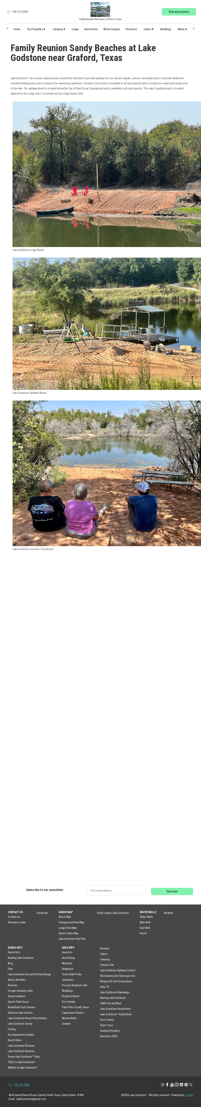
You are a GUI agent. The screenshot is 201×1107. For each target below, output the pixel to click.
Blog (10, 963)
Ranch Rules (15, 1040)
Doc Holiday (68, 1001)
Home (17, 29)
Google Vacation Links (20, 990)
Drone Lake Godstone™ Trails (24, 1056)
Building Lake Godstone (21, 957)
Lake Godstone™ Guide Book (115, 1014)
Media (182, 29)
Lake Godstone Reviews (21, 1045)
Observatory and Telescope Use (117, 975)
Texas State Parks (72, 974)
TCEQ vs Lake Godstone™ (22, 1062)
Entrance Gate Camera (20, 1012)
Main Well (145, 922)
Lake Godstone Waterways (115, 992)
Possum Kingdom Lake (74, 985)
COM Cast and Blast (111, 1003)
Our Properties (36, 29)
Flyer (10, 968)
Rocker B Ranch (70, 996)
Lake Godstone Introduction (115, 1008)
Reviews (12, 985)
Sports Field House (18, 1001)
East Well (145, 927)
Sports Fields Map (68, 933)
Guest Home (91, 29)
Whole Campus (111, 29)
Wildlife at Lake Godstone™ (23, 1067)
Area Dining (68, 957)
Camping (59, 29)
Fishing (12, 1029)
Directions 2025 (108, 1036)
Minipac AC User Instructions (116, 981)
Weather (168, 912)
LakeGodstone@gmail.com (31, 1099)
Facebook (42, 912)
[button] (7, 28)
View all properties (179, 11)
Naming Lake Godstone (113, 997)
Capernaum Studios (73, 1012)
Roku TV (104, 986)
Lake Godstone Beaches (21, 1051)
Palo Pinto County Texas (75, 1007)
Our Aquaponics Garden (21, 1034)
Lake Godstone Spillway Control (117, 970)
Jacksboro (68, 979)
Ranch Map (65, 916)
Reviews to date (17, 922)
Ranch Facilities (16, 996)
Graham (66, 1023)
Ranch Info (14, 952)
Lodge (75, 29)
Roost (143, 933)
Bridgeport (67, 968)
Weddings (165, 29)
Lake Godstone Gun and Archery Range (29, 974)
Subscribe (172, 891)
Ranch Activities (17, 979)
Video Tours (106, 1025)
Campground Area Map (71, 922)
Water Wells (146, 916)
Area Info (67, 952)
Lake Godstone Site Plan (72, 938)
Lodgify (189, 1095)
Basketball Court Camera (21, 1007)
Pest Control (107, 1019)
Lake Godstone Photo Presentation (27, 1018)
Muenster (67, 963)
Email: (12, 1099)
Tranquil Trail (107, 964)
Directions (131, 29)
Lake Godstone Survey (20, 1023)
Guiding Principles (110, 1030)
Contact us (14, 916)
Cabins (149, 29)
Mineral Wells (69, 1018)
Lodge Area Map (68, 927)
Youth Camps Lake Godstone (113, 912)
